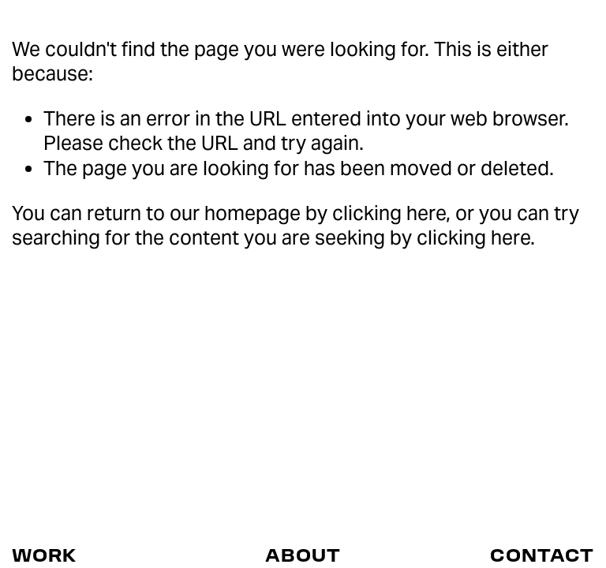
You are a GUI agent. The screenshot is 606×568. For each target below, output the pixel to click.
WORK (44, 554)
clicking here (389, 213)
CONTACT (542, 554)
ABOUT (303, 554)
